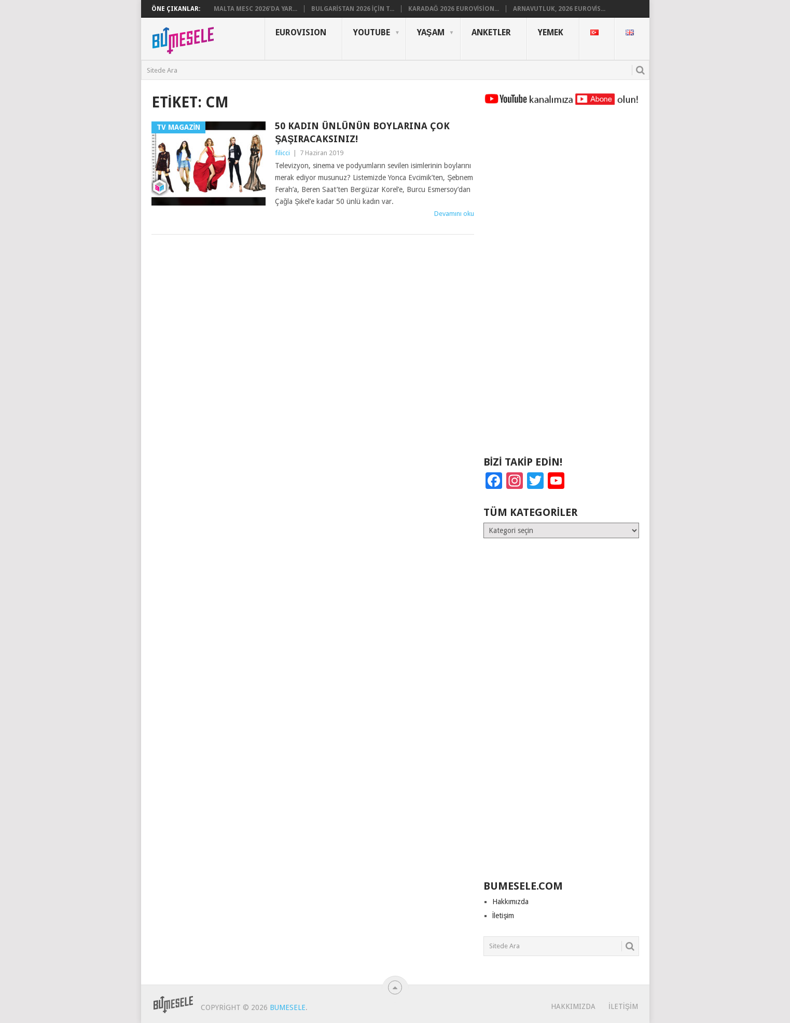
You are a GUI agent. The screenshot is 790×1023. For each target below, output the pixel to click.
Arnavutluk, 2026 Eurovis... (559, 8)
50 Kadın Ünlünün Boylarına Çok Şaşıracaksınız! (362, 132)
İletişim (503, 915)
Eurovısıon (300, 32)
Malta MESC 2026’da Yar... (255, 8)
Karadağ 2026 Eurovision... (453, 8)
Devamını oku (454, 213)
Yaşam (431, 32)
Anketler (491, 32)
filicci (282, 153)
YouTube (371, 32)
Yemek (550, 32)
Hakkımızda (510, 901)
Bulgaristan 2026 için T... (352, 8)
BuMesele (288, 1007)
